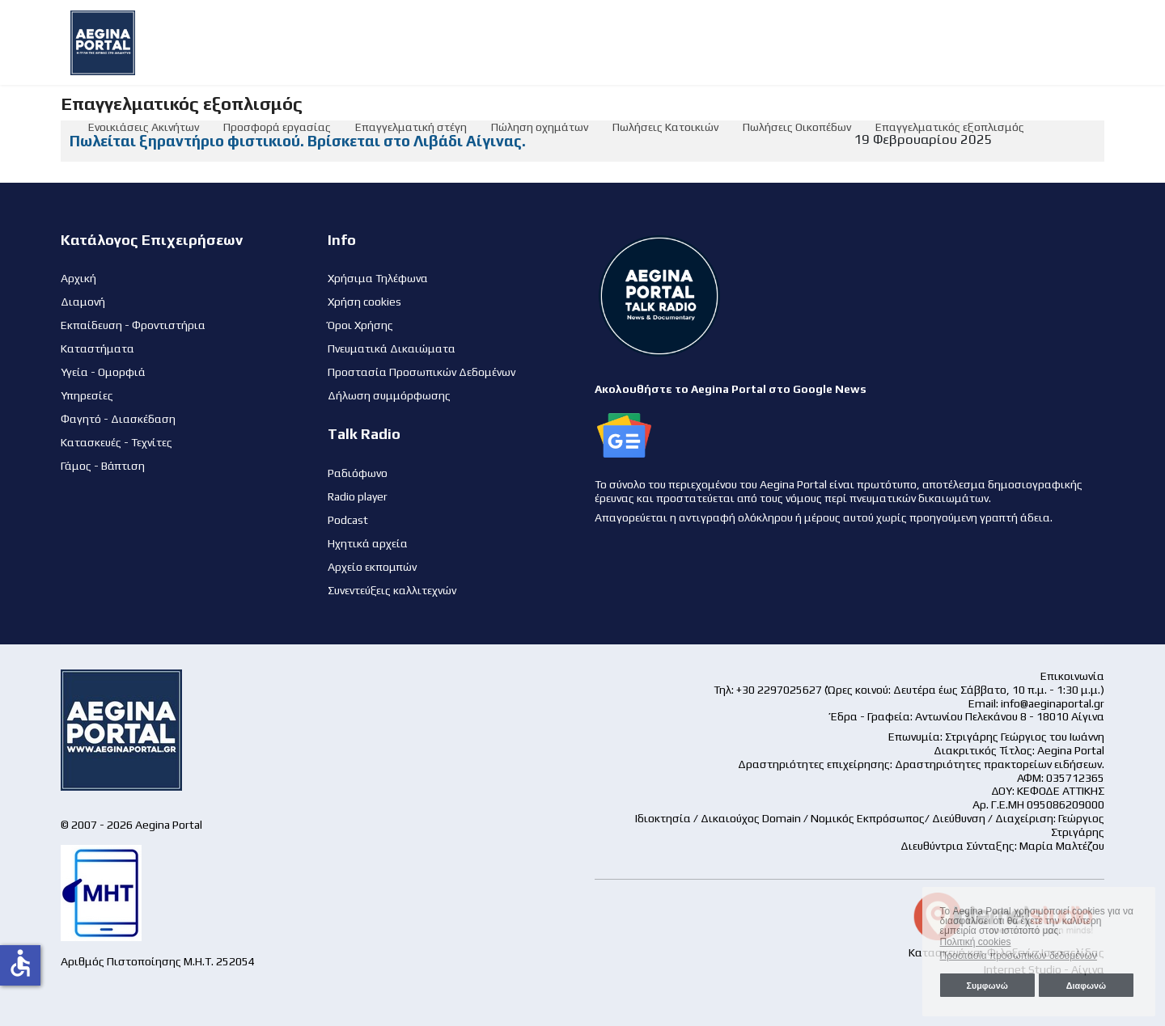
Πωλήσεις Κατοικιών (665, 126)
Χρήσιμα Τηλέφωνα (378, 278)
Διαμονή (83, 301)
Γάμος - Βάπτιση (103, 465)
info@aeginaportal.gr (1052, 703)
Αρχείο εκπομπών (372, 566)
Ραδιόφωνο (358, 473)
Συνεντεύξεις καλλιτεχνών (392, 590)
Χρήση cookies (364, 301)
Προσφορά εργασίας (277, 126)
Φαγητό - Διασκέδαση (118, 418)
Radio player (358, 496)
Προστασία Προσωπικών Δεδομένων (421, 372)
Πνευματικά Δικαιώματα (391, 348)
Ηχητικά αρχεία (368, 543)
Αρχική (78, 278)
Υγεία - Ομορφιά (103, 372)
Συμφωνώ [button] (986, 985)
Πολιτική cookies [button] (975, 942)
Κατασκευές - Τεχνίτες (116, 442)
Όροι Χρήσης (360, 325)
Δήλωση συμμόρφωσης (389, 395)
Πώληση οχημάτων (539, 126)
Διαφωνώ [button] (1086, 985)
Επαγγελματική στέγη (411, 126)
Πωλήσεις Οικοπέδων (797, 126)
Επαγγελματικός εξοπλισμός (949, 126)
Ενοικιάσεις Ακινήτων (143, 126)
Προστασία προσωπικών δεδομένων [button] (1018, 955)
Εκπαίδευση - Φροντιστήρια (133, 325)
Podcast (348, 520)
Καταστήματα (97, 348)
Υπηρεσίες (87, 395)
